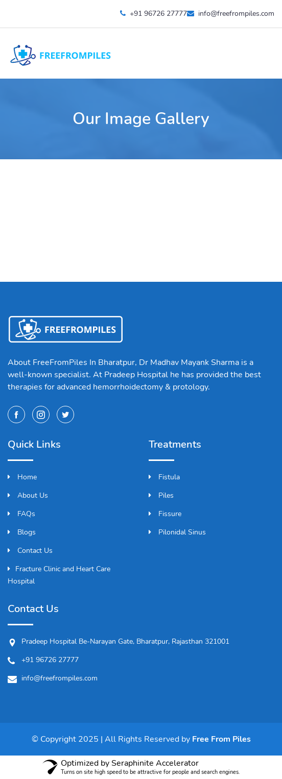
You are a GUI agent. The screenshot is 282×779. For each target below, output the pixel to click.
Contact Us (30, 550)
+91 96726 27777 (153, 13)
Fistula (164, 477)
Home (22, 477)
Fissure (165, 514)
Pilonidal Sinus (177, 532)
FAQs (21, 514)
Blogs (22, 532)
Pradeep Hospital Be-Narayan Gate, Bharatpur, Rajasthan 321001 (118, 642)
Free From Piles (221, 739)
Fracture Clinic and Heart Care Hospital (59, 575)
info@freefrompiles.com (230, 13)
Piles (161, 495)
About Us (28, 495)
